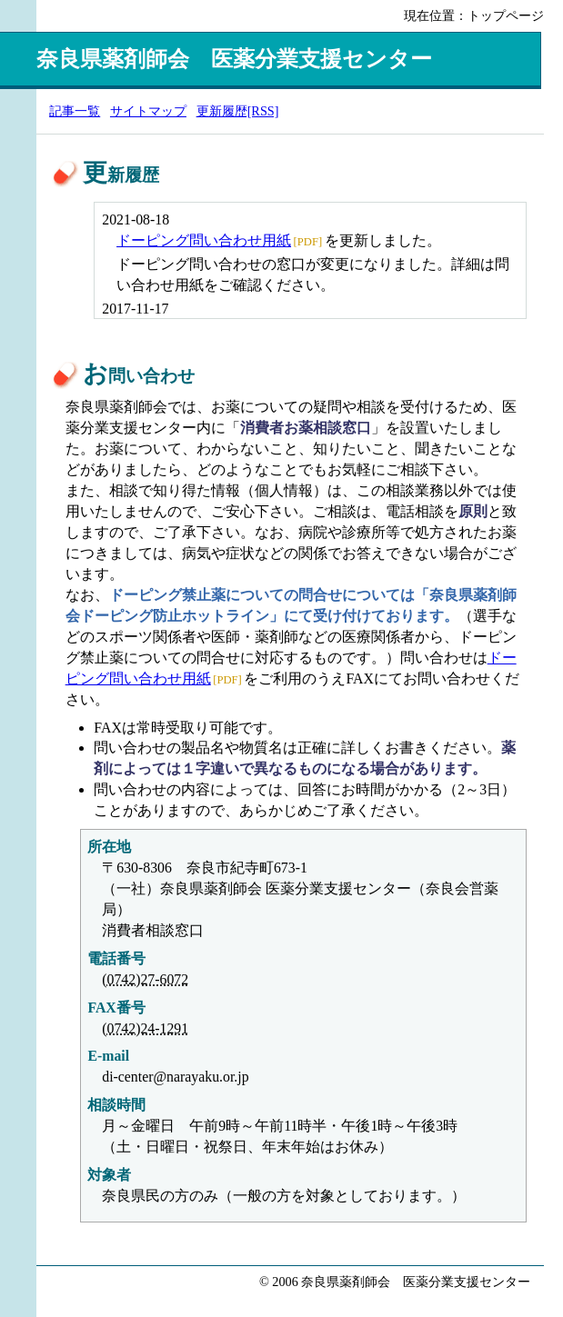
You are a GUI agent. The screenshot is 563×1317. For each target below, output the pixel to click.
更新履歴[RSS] (237, 111)
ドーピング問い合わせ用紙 (203, 240)
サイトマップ (148, 111)
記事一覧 (74, 111)
